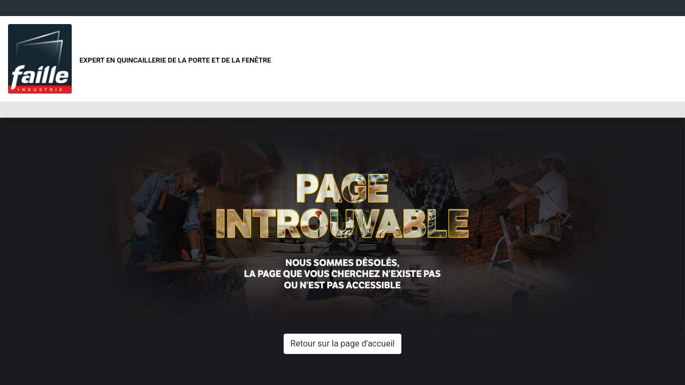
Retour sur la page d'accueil (343, 343)
